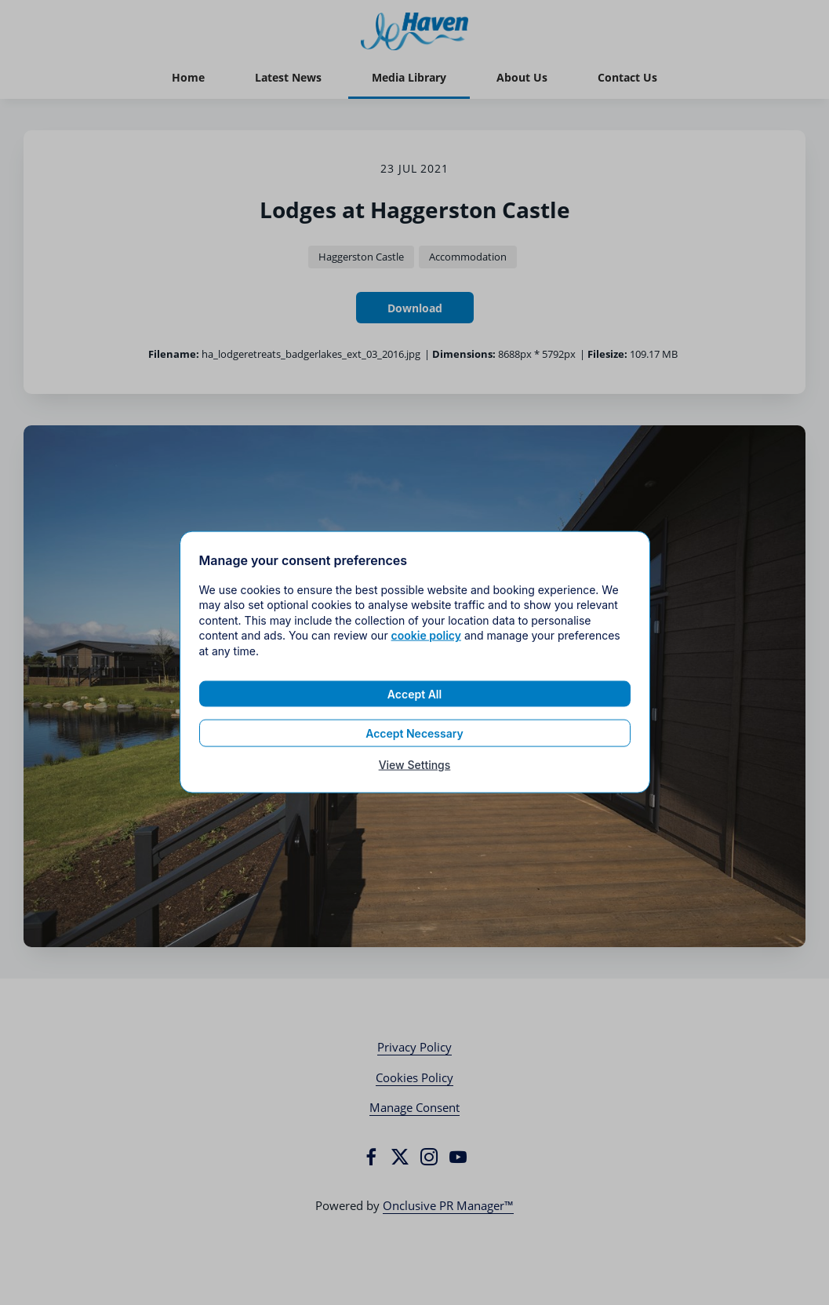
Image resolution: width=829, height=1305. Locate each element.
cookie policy (426, 641)
